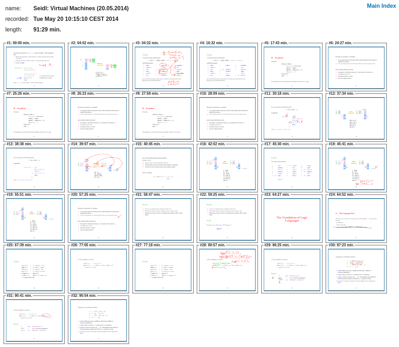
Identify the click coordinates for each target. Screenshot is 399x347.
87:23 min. (341, 245)
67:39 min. (19, 245)
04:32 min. (147, 43)
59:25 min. (212, 194)
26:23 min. (82, 93)
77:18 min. (148, 245)
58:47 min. (148, 194)
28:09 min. (212, 93)
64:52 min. (341, 194)
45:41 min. (341, 144)
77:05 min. (83, 245)
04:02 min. (82, 43)
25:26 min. (18, 93)
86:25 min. (277, 245)
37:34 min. (341, 93)
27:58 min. (147, 93)
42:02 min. (212, 144)
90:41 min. (19, 296)
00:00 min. (18, 43)
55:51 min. (19, 194)
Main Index (381, 6)
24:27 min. (340, 43)
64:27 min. (277, 194)
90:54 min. (83, 296)
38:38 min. (19, 144)
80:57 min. (212, 245)
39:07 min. (83, 144)
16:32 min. (211, 43)
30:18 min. (277, 93)
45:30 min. (277, 144)
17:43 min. (276, 43)
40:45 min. (148, 144)
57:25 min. (83, 194)
